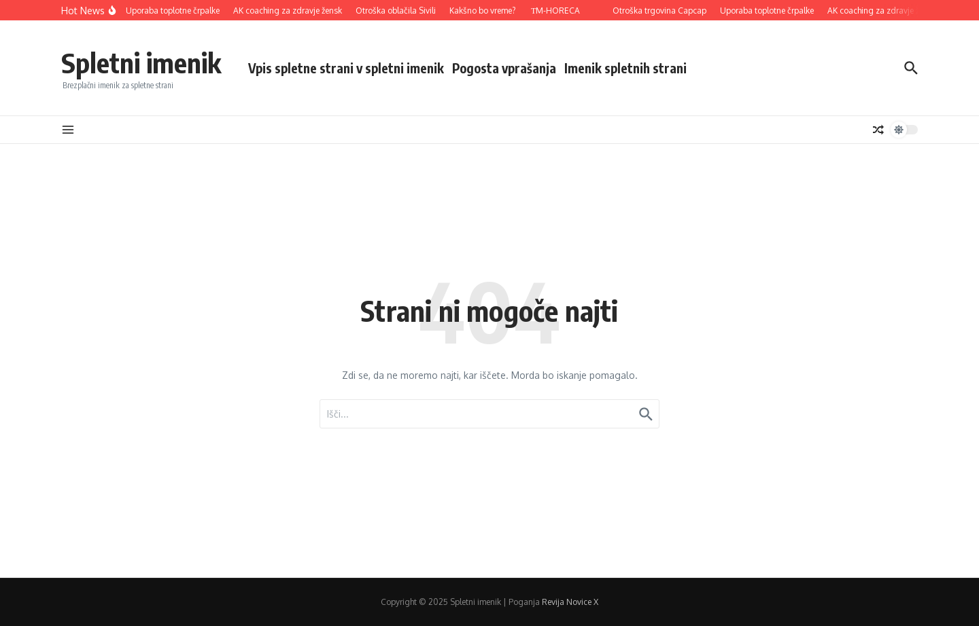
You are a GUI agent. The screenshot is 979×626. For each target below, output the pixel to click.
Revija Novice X (570, 602)
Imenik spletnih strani (625, 68)
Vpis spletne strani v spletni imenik (346, 68)
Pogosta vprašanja (504, 68)
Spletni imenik (141, 62)
